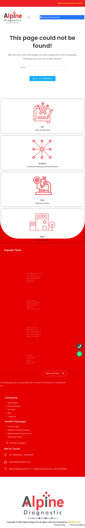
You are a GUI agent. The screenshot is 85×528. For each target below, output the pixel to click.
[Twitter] (39, 520)
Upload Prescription (50, 17)
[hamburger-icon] (29, 17)
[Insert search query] (42, 67)
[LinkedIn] (45, 520)
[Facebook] (33, 520)
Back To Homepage (42, 80)
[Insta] (52, 520)
